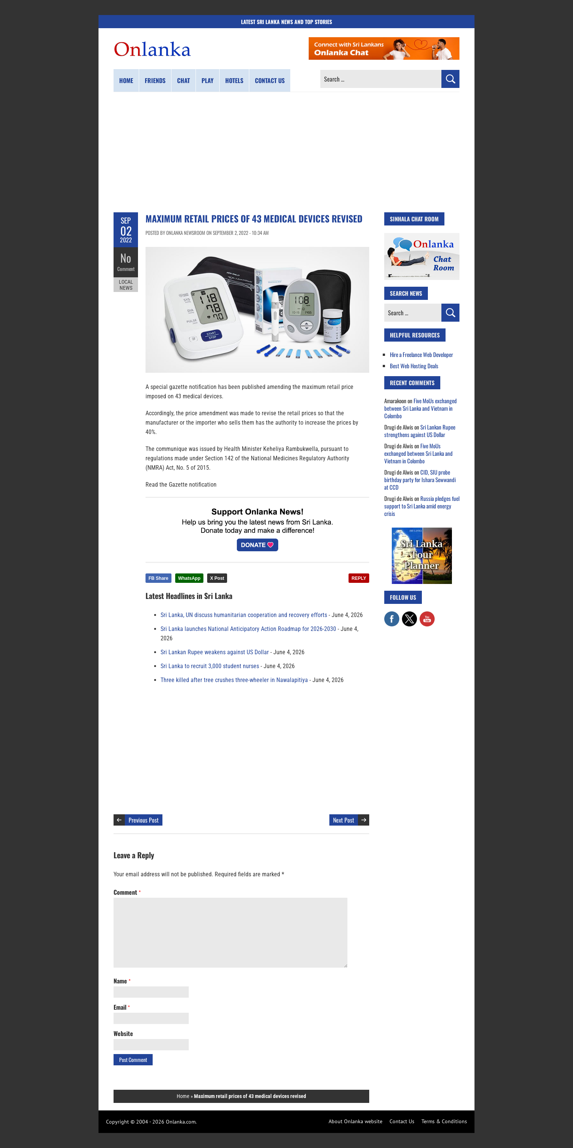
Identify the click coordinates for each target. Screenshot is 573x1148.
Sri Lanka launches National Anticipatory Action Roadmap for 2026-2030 (248, 628)
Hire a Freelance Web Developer (421, 354)
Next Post (343, 819)
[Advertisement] (286, 152)
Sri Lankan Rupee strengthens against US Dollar (419, 431)
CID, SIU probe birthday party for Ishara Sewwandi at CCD (420, 479)
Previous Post (144, 819)
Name (122, 980)
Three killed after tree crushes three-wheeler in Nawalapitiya (234, 680)
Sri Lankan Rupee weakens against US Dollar (215, 652)
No (125, 257)
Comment (126, 268)
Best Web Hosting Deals (414, 365)
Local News (126, 285)
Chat (183, 80)
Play (208, 80)
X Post (217, 578)
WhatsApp (189, 578)
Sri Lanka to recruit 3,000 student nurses (210, 666)
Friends (155, 80)
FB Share (158, 578)
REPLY (359, 578)
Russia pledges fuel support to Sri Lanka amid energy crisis (421, 505)
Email (122, 1007)
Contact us (270, 80)
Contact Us (402, 1121)
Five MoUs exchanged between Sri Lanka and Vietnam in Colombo (420, 408)
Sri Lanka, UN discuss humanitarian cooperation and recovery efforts (244, 615)
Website (123, 1033)
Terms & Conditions (444, 1121)
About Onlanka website (355, 1121)
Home (126, 80)
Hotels (234, 80)
